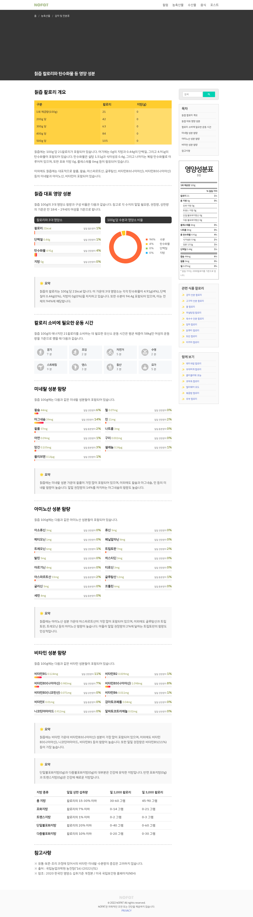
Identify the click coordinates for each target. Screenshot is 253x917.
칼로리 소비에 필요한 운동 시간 (196, 127)
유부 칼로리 (191, 399)
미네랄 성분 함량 (189, 133)
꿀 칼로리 (190, 307)
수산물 (192, 5)
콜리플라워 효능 (193, 375)
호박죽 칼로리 (192, 381)
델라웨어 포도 (192, 387)
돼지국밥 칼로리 (193, 363)
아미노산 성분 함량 (191, 139)
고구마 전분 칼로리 (195, 301)
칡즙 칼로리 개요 (189, 115)
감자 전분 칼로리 (194, 295)
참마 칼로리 (191, 324)
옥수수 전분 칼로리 (195, 319)
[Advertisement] (64, 45)
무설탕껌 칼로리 (193, 313)
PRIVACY (127, 911)
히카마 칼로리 (192, 342)
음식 (203, 5)
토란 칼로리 (191, 336)
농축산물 (178, 5)
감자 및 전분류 (62, 16)
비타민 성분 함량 (189, 145)
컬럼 (165, 5)
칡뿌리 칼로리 (192, 330)
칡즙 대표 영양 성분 (191, 121)
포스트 (214, 5)
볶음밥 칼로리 (192, 393)
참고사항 (186, 151)
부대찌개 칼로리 (193, 369)
